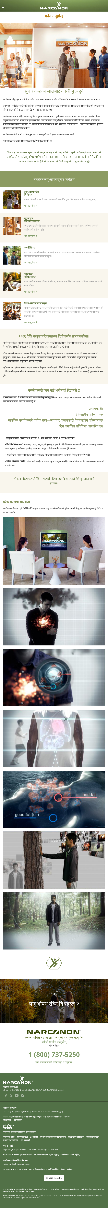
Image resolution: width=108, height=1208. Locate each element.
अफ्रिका (69, 1169)
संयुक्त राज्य (23, 1169)
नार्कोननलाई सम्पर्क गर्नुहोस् (70, 1154)
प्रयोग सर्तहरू (55, 1189)
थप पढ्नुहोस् (29, 205)
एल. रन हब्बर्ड (25, 1140)
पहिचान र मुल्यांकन (92, 1137)
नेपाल (63, 1169)
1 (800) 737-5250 (54, 1054)
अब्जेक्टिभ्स (29, 247)
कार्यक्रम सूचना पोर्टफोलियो (23, 1154)
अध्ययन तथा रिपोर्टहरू (10, 1140)
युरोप (30, 1169)
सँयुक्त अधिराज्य (40, 1169)
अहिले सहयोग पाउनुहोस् (54, 1042)
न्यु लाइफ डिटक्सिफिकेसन (31, 219)
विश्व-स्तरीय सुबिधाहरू (76, 1137)
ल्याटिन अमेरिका (53, 1169)
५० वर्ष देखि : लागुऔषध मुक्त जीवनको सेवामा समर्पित (48, 1137)
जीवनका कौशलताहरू (30, 275)
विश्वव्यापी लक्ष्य (22, 1137)
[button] (54, 1179)
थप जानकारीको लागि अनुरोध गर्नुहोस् (46, 1154)
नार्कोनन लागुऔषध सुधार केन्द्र (13, 1116)
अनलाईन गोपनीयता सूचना (41, 1189)
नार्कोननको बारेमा (9, 1137)
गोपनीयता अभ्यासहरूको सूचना (70, 1189)
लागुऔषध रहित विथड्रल (31, 193)
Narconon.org (10, 1169)
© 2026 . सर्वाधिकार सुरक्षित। (17, 1189)
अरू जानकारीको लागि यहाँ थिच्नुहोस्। (54, 1062)
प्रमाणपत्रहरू (18, 1120)
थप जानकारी (7, 1154)
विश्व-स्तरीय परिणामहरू (35, 303)
